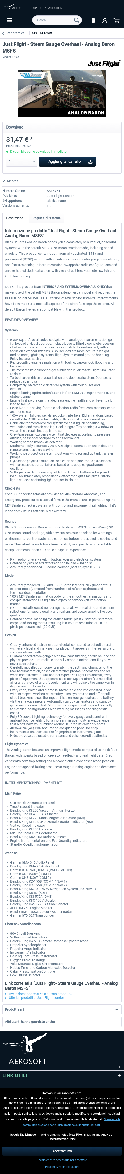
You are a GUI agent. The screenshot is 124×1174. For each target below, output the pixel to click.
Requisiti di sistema (46, 218)
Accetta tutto (62, 1151)
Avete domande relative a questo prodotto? (38, 994)
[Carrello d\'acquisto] (116, 20)
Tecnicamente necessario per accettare (62, 1160)
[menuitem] (9, 20)
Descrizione (14, 218)
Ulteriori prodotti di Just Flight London (35, 998)
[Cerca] (77, 20)
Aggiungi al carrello (70, 161)
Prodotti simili (15, 1009)
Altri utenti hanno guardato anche (30, 1022)
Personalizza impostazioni (62, 1167)
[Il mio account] (105, 20)
